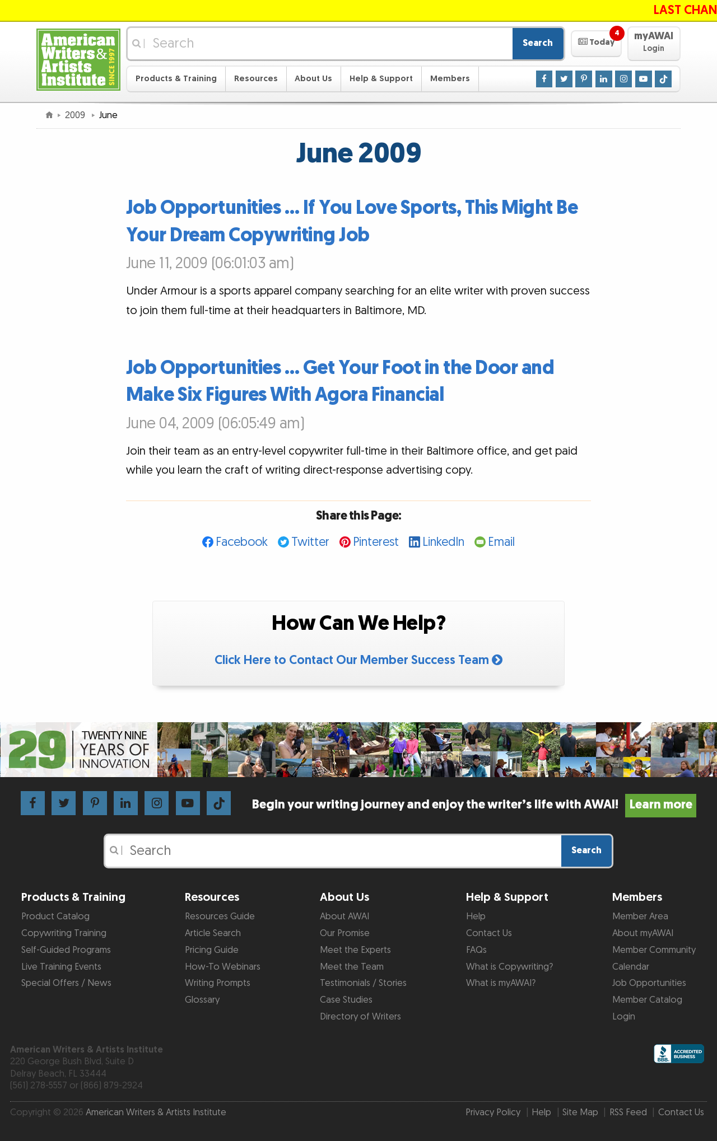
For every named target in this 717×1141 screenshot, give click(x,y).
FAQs (476, 950)
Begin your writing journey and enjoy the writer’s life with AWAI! (474, 805)
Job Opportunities (649, 983)
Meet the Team (352, 967)
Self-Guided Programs (66, 950)
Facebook (242, 542)
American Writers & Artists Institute (156, 1112)
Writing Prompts (217, 983)
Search (538, 43)
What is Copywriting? (509, 967)
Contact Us (489, 933)
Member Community (654, 950)
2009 (76, 115)
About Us (313, 78)
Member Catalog (647, 1000)
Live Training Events (61, 967)
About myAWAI (642, 933)
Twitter (310, 542)
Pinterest (376, 542)
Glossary (202, 1000)
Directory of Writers (360, 1017)
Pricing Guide (212, 950)
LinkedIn (443, 542)
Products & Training (176, 78)
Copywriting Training (63, 933)
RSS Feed (628, 1112)
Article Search (213, 933)
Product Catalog (55, 916)
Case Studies (346, 1000)
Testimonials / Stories (363, 983)
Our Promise (345, 933)
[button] (596, 43)
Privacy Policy (492, 1112)
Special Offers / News (66, 983)
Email (501, 542)
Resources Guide (220, 916)
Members (450, 78)
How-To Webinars (222, 967)
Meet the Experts (355, 950)
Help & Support (381, 78)
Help (476, 916)
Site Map (580, 1112)
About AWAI (344, 916)
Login (623, 1017)
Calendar (630, 967)
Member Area (640, 916)
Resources (256, 78)
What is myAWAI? (501, 983)
